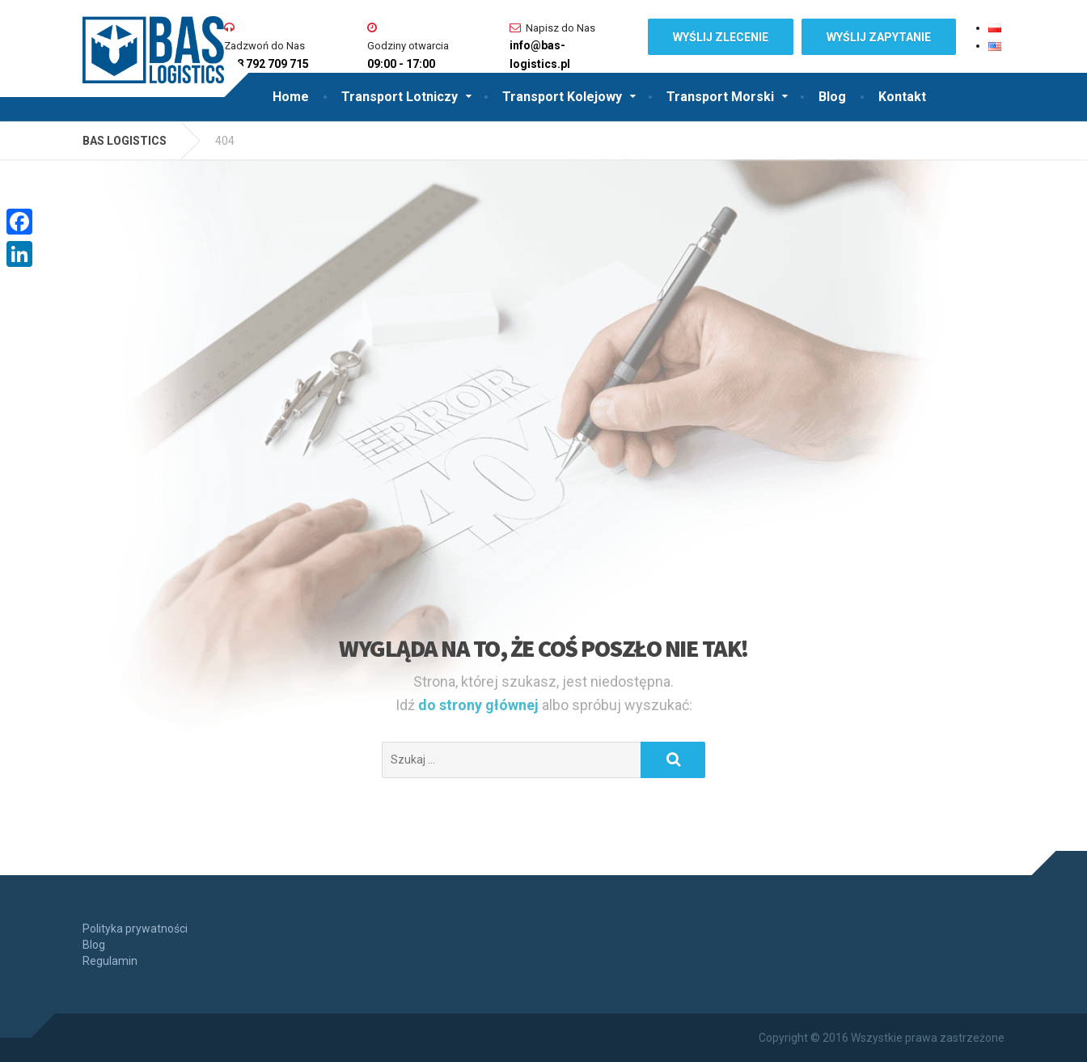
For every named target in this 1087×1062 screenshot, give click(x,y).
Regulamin (109, 960)
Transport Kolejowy (562, 96)
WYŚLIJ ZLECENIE (720, 37)
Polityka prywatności (135, 928)
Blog (832, 96)
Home (291, 96)
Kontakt (902, 96)
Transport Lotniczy (399, 96)
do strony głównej (480, 704)
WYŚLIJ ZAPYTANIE (879, 37)
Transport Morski (720, 96)
